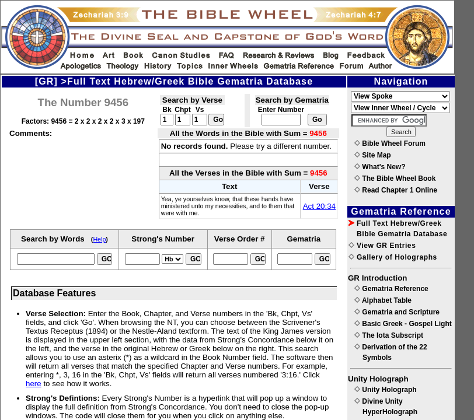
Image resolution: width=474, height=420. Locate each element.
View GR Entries (382, 246)
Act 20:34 (319, 206)
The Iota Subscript (388, 335)
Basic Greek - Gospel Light (403, 324)
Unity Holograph (385, 390)
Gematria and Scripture (397, 312)
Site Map (372, 155)
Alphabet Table (383, 300)
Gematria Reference (391, 289)
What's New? (380, 167)
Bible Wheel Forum (390, 143)
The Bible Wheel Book (394, 178)
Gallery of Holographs (392, 257)
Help (99, 239)
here (33, 383)
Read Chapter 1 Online (395, 190)
